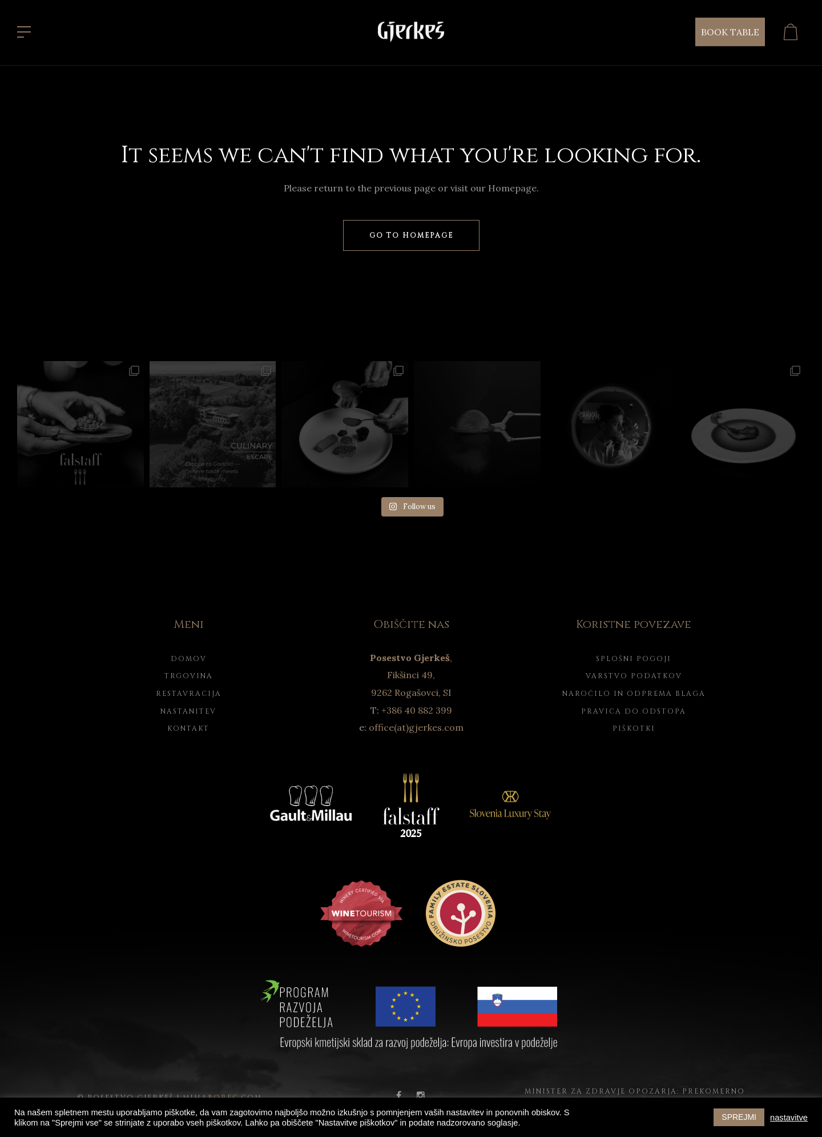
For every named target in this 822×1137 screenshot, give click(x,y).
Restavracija (188, 693)
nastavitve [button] (789, 1117)
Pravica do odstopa (633, 711)
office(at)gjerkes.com (416, 727)
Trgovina (188, 675)
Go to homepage (411, 235)
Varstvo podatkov (634, 675)
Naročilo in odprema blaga (634, 693)
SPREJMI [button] (739, 1117)
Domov (189, 658)
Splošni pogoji (633, 658)
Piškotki (634, 728)
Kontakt (188, 728)
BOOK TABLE (730, 31)
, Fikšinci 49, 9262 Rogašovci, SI (411, 675)
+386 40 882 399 (416, 710)
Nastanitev (188, 711)
